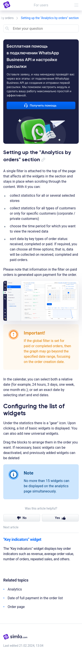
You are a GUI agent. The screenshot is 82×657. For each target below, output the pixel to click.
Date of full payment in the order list (35, 598)
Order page (16, 607)
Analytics (15, 589)
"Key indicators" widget (22, 539)
